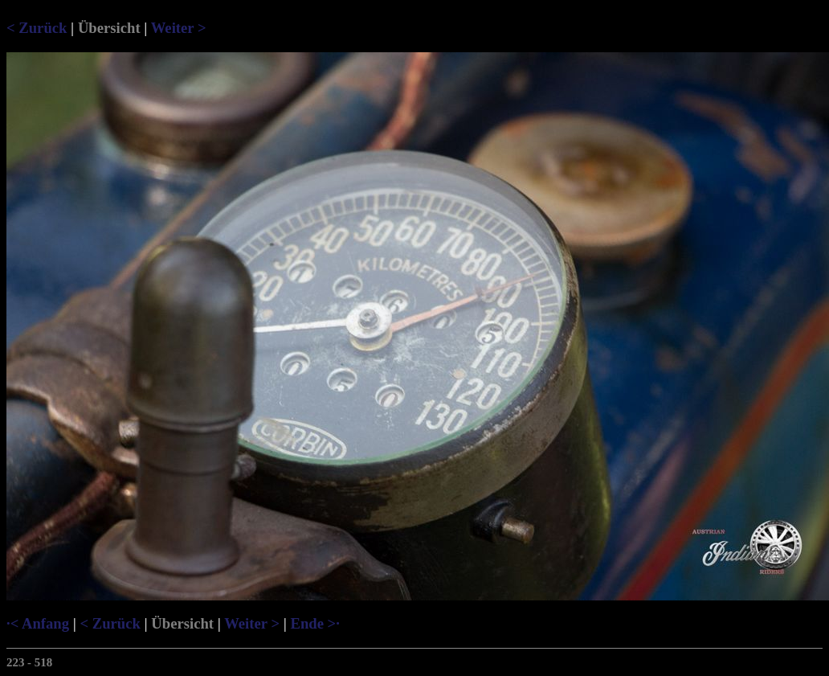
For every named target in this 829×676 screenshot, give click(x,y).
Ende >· (314, 623)
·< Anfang (37, 623)
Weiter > (178, 27)
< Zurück (36, 27)
